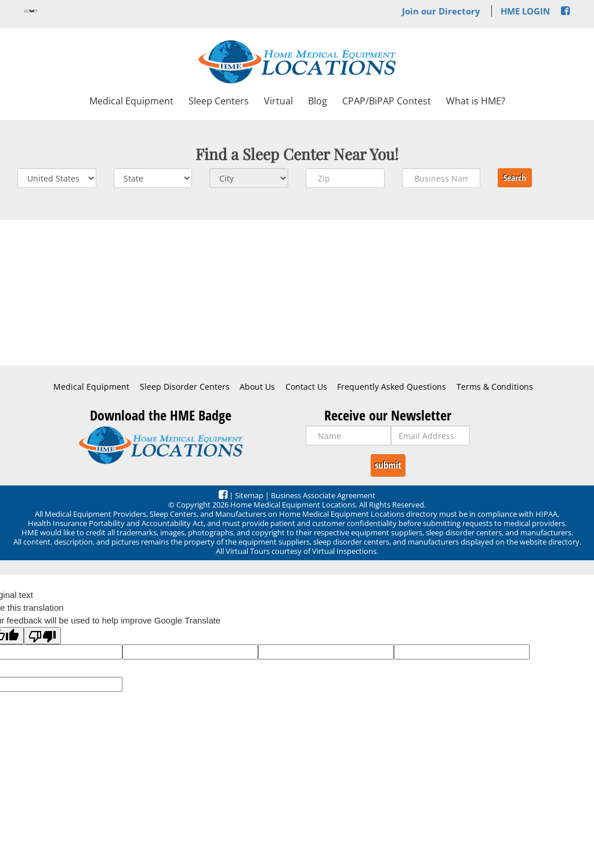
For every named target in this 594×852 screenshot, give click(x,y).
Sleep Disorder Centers (185, 387)
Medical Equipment (131, 101)
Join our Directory (441, 11)
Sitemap (249, 495)
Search (515, 177)
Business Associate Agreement (323, 495)
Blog (317, 101)
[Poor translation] (42, 635)
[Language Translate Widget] (30, 11)
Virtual (278, 101)
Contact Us (306, 387)
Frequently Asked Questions (391, 387)
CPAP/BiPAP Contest (386, 101)
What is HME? (475, 101)
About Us (257, 387)
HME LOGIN (525, 11)
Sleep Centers (219, 101)
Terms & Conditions (495, 387)
